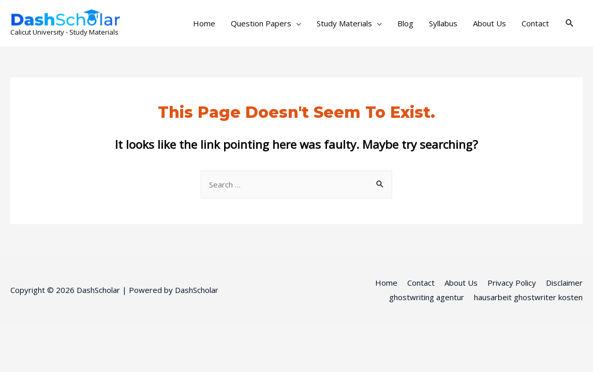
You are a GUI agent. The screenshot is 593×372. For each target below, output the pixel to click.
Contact (535, 23)
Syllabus (443, 23)
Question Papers (261, 23)
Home (204, 23)
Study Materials (344, 23)
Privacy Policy (511, 282)
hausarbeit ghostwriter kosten (528, 297)
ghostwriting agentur (426, 297)
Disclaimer (564, 282)
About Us (489, 23)
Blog (405, 23)
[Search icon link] (570, 23)
